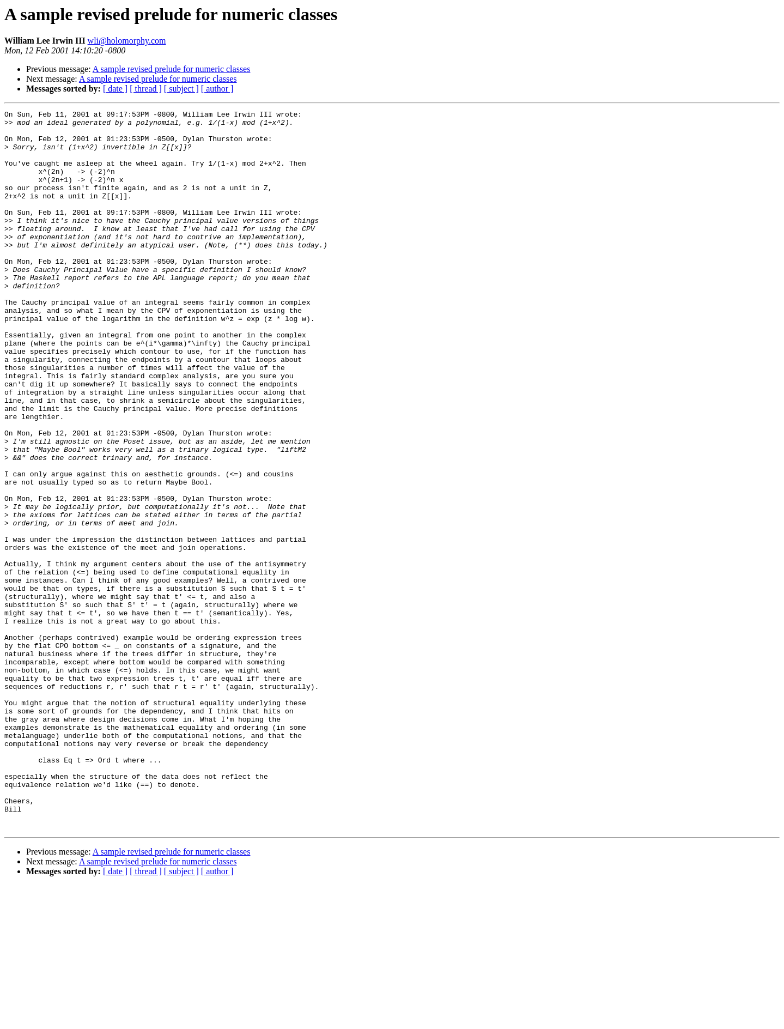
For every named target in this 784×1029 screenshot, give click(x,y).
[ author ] (217, 88)
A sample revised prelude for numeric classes (172, 69)
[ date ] (115, 88)
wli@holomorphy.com (127, 40)
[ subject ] (181, 88)
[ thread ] (146, 88)
